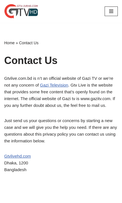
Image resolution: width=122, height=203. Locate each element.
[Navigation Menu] (111, 11)
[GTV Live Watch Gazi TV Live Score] (21, 11)
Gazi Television (54, 85)
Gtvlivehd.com (17, 156)
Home (9, 43)
